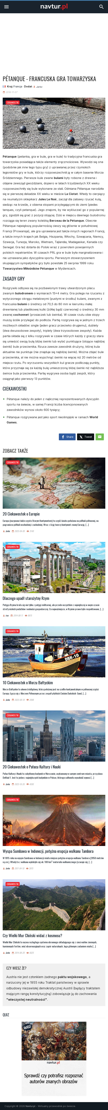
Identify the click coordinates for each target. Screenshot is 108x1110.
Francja (18, 86)
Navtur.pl (30, 1106)
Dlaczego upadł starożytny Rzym (26, 598)
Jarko (39, 86)
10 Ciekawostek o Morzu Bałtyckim (28, 682)
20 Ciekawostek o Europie (21, 514)
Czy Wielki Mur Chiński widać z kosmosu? (32, 935)
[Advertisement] (54, 40)
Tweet (85, 437)
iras (7, 615)
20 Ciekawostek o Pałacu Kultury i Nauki (32, 766)
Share (67, 437)
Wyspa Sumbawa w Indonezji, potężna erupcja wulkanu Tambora (48, 851)
